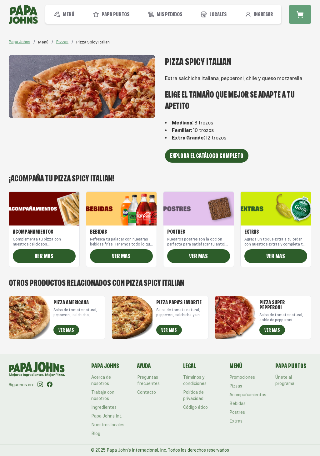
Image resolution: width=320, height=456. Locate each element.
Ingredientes (104, 407)
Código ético (195, 407)
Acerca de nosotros (101, 380)
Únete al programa (284, 380)
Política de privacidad (193, 395)
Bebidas (237, 403)
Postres (237, 412)
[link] (43, 42)
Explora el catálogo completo (206, 155)
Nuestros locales (107, 424)
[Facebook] (49, 385)
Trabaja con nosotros (102, 395)
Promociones (242, 377)
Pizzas (62, 41)
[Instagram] (40, 385)
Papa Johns (19, 41)
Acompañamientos (247, 394)
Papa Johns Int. (106, 415)
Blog (95, 433)
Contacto (146, 392)
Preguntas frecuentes (148, 380)
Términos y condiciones (195, 380)
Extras (235, 420)
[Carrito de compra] (300, 14)
